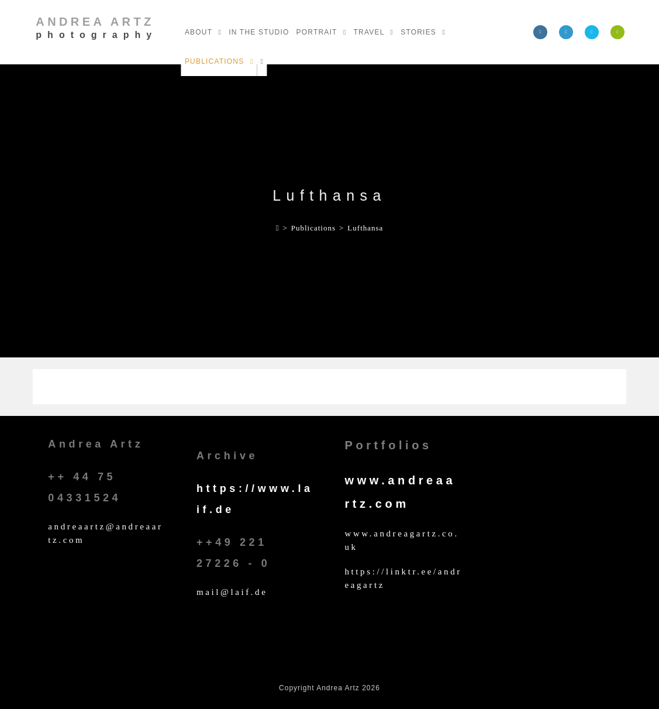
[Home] (278, 227)
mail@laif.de (232, 592)
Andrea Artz (96, 27)
